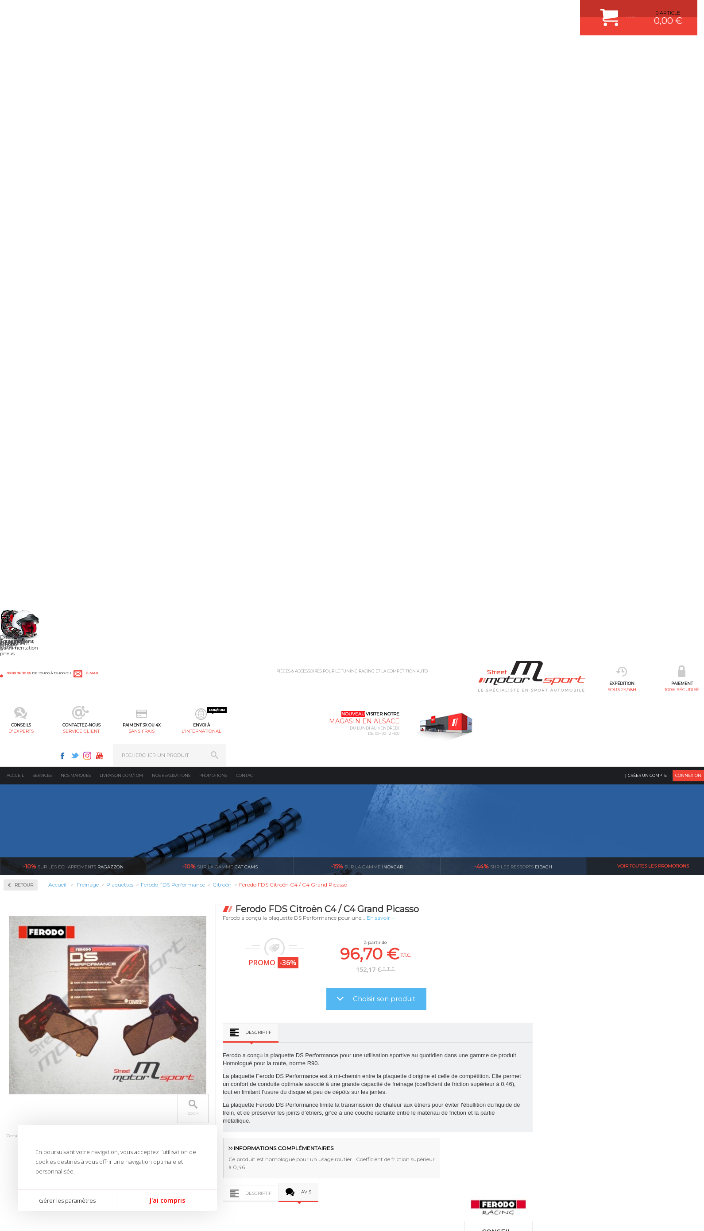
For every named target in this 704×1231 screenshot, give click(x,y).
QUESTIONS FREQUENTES (390, 1131)
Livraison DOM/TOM (121, 72)
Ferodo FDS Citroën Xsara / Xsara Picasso (347, 868)
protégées (532, 970)
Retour (167, 182)
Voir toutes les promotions (653, 163)
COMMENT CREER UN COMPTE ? (398, 1064)
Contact (245, 72)
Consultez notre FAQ (538, 1130)
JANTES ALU (263, 1097)
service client (322, 51)
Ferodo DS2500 (33, 308)
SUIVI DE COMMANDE (385, 1097)
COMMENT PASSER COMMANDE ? (400, 1075)
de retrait (414, 970)
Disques (25, 254)
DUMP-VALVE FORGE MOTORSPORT (292, 1131)
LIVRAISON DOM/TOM (385, 1119)
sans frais (382, 51)
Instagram (566, 11)
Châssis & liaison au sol (161, 1097)
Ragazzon (73, 163)
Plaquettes (31, 282)
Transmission (147, 1086)
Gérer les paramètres (67, 1200)
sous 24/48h (142, 51)
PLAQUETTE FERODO (273, 1064)
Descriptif (402, 330)
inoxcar (367, 163)
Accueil (15, 72)
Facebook (541, 11)
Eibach (513, 163)
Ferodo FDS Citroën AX (207, 868)
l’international (441, 51)
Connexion (688, 72)
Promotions (213, 72)
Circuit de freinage (43, 225)
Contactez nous (519, 1107)
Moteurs (140, 1053)
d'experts (262, 51)
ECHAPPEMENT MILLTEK (278, 1086)
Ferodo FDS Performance (45, 329)
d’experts (297, 970)
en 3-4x (180, 970)
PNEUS (257, 1108)
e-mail (195, 12)
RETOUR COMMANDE (384, 1108)
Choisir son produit (527, 296)
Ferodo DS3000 (33, 318)
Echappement (147, 1075)
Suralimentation (152, 1064)
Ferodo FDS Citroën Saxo (487, 868)
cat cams (220, 163)
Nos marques (76, 72)
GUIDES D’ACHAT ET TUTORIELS (398, 1142)
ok (689, 1057)
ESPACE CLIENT (378, 1053)
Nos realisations (171, 72)
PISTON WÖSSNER (271, 1075)
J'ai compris (167, 1200)
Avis (450, 489)
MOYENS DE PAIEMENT (387, 1086)
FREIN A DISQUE (268, 1153)
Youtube (578, 11)
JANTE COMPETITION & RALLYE (285, 1142)
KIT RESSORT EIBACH (274, 1119)
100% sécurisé (202, 51)
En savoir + (524, 215)
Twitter (553, 11)
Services (42, 72)
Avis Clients (660, 1188)
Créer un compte (647, 72)
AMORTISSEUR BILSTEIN (278, 1053)
